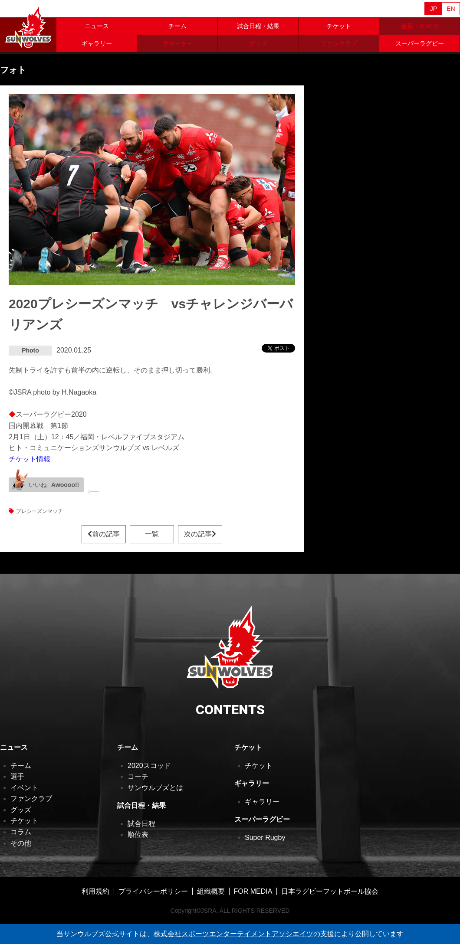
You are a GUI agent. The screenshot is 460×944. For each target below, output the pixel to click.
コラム (20, 832)
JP (433, 8)
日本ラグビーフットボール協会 (329, 891)
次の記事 (200, 534)
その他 (20, 843)
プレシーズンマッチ (39, 511)
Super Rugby (265, 837)
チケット (339, 26)
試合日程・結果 (258, 26)
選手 (17, 776)
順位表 (138, 834)
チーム (177, 26)
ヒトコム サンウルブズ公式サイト (28, 26)
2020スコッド (149, 765)
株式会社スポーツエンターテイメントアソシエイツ (233, 933)
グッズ (20, 809)
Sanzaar (83, 9)
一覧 (152, 534)
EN (451, 8)
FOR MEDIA (253, 891)
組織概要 (211, 891)
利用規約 (95, 891)
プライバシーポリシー (153, 891)
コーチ (138, 776)
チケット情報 (29, 459)
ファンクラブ (31, 798)
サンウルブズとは (155, 787)
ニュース (97, 26)
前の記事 (104, 534)
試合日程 (141, 823)
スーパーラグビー (419, 43)
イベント (24, 787)
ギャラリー (97, 43)
